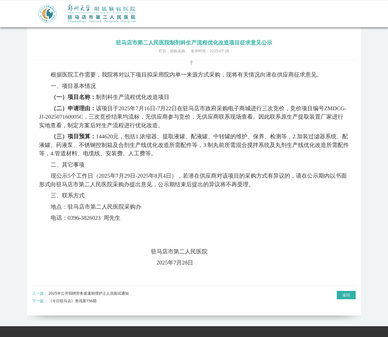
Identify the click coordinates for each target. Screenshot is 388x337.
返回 (346, 294)
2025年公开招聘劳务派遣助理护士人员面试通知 (88, 293)
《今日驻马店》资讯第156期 (72, 300)
